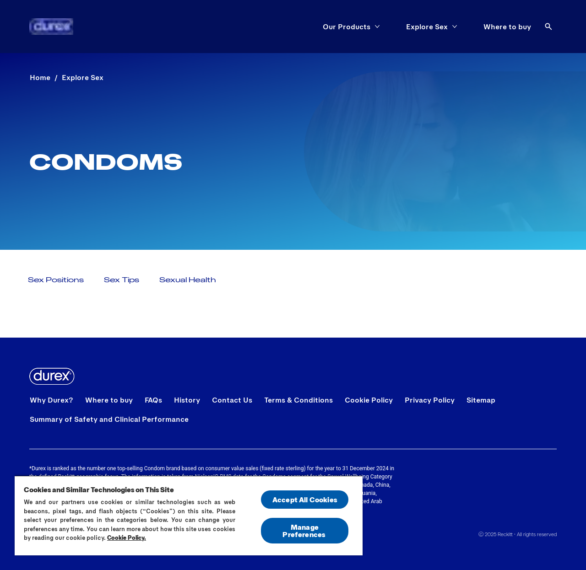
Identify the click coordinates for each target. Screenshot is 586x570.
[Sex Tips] (121, 279)
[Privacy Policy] (429, 400)
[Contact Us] (232, 400)
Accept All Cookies (304, 499)
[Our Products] (346, 26)
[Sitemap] (481, 400)
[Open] (548, 26)
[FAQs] (153, 400)
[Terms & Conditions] (298, 400)
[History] (187, 400)
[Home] (51, 26)
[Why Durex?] (51, 400)
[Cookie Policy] (368, 400)
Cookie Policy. (126, 537)
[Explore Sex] (427, 26)
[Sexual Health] (187, 279)
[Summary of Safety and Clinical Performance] (109, 419)
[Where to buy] (507, 26)
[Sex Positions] (56, 279)
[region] (189, 515)
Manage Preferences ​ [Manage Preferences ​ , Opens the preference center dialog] (304, 530)
